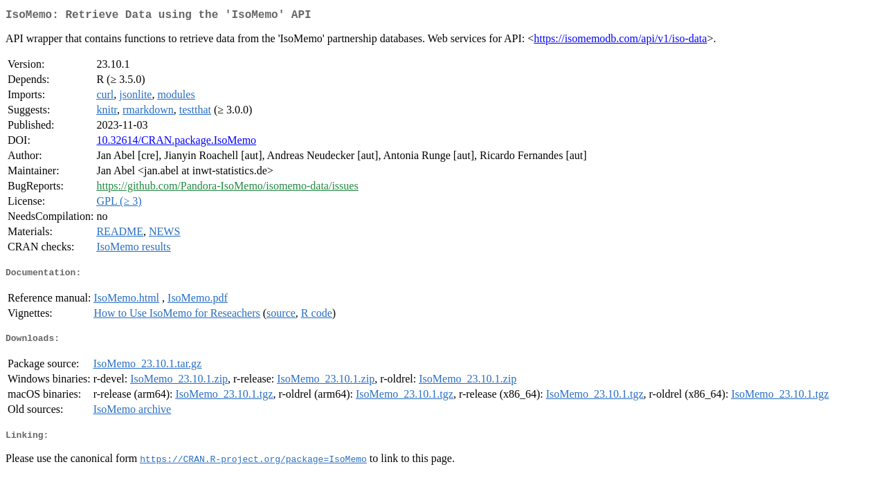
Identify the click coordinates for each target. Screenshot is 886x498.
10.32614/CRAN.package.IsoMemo (176, 143)
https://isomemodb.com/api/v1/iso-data (620, 41)
